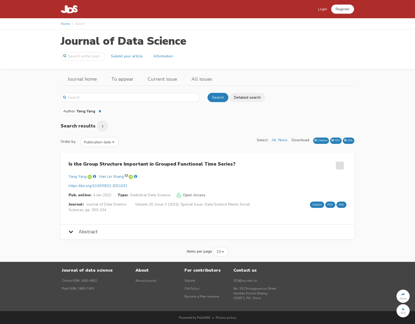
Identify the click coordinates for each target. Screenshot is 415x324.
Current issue (162, 79)
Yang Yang (78, 176)
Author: (79, 111)
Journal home (82, 79)
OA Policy (191, 288)
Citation (321, 140)
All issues (201, 79)
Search (218, 97)
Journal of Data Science (123, 41)
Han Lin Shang (111, 176)
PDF (335, 140)
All (274, 140)
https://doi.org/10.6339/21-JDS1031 (98, 185)
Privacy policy (226, 318)
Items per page (199, 251)
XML (348, 140)
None (282, 140)
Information (163, 56)
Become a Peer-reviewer (201, 296)
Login (322, 9)
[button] (342, 9)
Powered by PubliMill (194, 318)
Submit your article (127, 56)
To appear (122, 79)
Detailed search (247, 97)
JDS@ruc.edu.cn (245, 281)
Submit (189, 281)
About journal (146, 281)
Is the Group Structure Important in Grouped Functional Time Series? (152, 164)
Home (65, 24)
